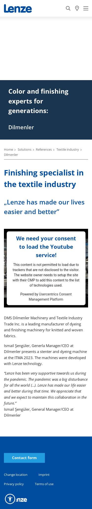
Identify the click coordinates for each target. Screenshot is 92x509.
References (44, 149)
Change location (15, 474)
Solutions (24, 149)
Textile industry (67, 149)
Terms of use (44, 484)
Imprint (44, 474)
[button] (10, 499)
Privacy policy (14, 484)
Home (8, 149)
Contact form (24, 457)
